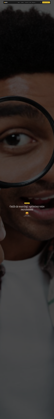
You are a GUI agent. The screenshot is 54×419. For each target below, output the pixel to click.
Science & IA (26, 2)
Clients (30, 2)
